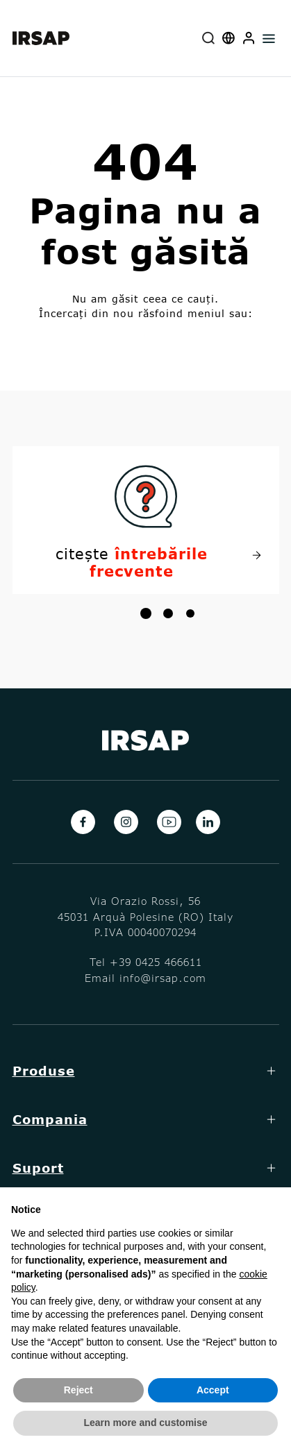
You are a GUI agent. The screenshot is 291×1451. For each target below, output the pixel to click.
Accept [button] (213, 1389)
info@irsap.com (162, 977)
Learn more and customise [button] (145, 1422)
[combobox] (209, 38)
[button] (249, 38)
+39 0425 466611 (156, 962)
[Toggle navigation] (269, 38)
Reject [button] (78, 1389)
